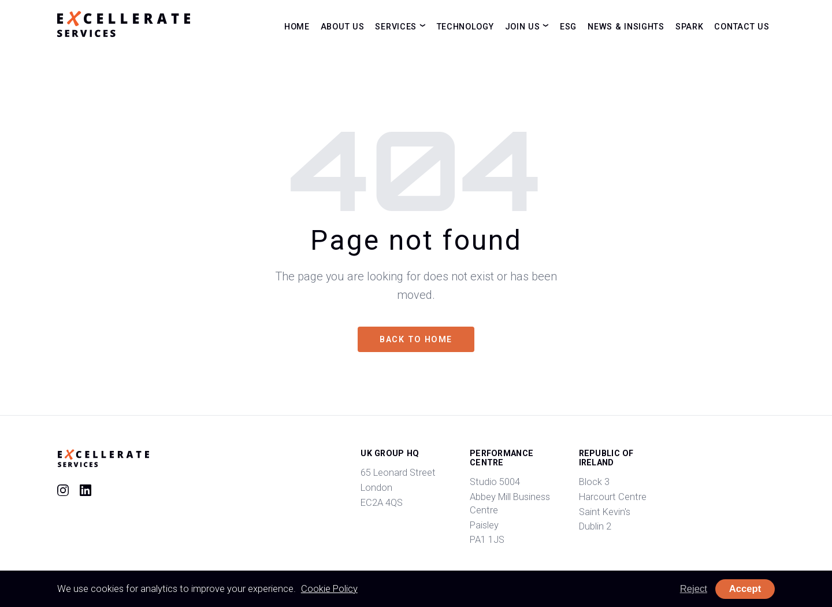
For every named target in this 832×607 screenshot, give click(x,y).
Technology (465, 26)
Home (297, 26)
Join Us (522, 26)
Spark (689, 26)
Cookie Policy (329, 588)
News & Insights (626, 26)
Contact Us (741, 26)
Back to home (416, 339)
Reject (693, 588)
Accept (745, 588)
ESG (568, 26)
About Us (343, 26)
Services (396, 26)
